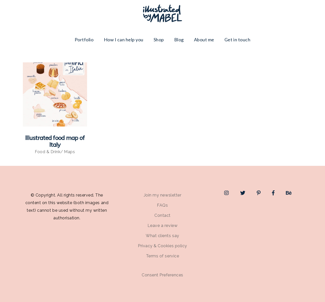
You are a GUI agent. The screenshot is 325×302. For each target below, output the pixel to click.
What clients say (162, 235)
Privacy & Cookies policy (162, 245)
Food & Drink (47, 151)
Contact (162, 215)
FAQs (162, 205)
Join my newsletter (162, 195)
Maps (69, 151)
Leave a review (162, 225)
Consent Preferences (162, 275)
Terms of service (162, 256)
